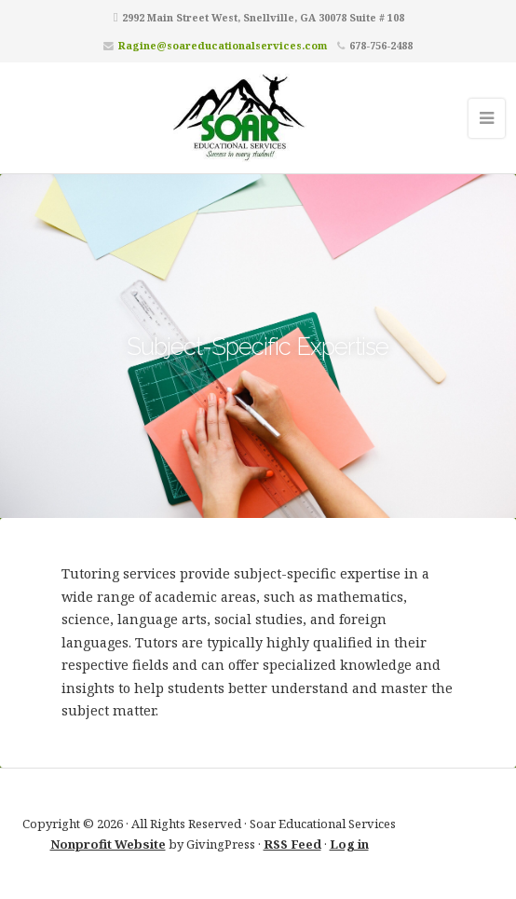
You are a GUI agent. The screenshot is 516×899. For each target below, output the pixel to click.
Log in (349, 844)
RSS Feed (292, 844)
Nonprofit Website (108, 844)
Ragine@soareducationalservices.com (222, 45)
